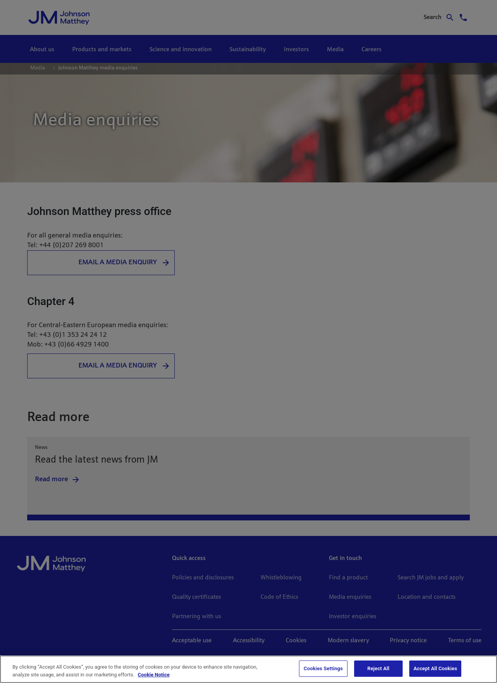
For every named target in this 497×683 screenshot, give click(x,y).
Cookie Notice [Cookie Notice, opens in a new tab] (154, 675)
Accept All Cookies (435, 668)
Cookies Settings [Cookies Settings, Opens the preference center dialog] (323, 668)
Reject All (378, 668)
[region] (248, 669)
